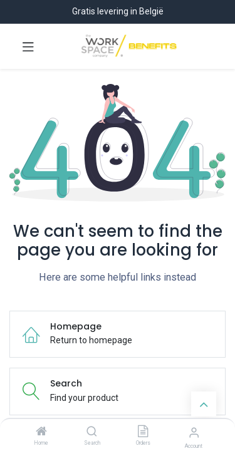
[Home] (41, 432)
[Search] (92, 432)
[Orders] (143, 432)
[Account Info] (194, 432)
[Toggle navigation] (28, 46)
